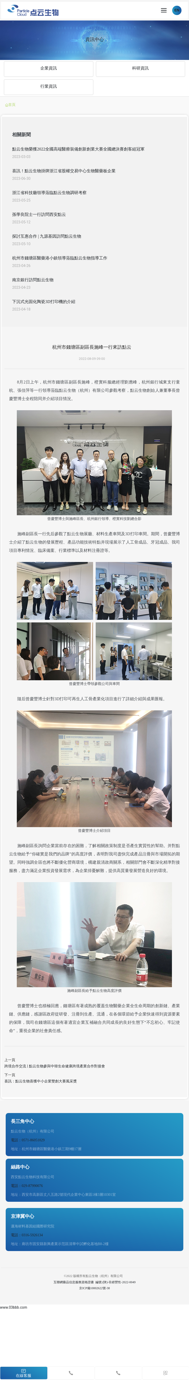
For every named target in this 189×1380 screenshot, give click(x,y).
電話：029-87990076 (27, 1186)
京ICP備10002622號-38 (94, 1288)
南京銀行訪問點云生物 (33, 280)
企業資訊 (48, 68)
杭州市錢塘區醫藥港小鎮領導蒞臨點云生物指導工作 (59, 258)
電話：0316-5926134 (27, 1235)
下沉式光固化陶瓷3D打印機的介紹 (43, 301)
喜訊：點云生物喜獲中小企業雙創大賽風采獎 (40, 1081)
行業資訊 (48, 86)
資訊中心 (94, 39)
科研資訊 (140, 68)
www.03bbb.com (13, 1307)
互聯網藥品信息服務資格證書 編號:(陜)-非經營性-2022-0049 (94, 1282)
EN (176, 10)
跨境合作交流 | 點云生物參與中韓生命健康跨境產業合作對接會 (54, 1066)
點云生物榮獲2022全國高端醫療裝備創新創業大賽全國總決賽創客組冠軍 (78, 149)
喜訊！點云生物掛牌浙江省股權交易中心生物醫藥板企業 (64, 171)
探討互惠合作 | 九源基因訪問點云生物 (46, 236)
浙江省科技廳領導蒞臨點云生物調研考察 (49, 192)
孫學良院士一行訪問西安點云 (39, 214)
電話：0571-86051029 (28, 1140)
